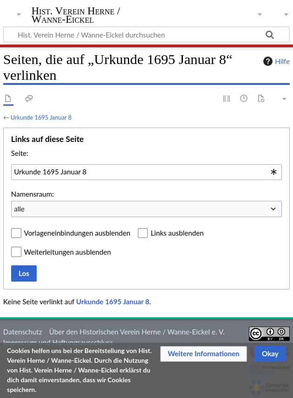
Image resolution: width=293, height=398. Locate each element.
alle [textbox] (19, 209)
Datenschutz (22, 331)
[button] (203, 354)
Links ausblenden (176, 233)
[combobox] (146, 172)
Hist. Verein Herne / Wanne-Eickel (76, 15)
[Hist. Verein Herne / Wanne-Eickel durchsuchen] (146, 34)
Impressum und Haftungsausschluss (58, 342)
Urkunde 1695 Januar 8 (41, 117)
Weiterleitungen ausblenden (67, 252)
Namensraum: (32, 194)
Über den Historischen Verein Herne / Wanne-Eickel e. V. (137, 331)
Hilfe (275, 61)
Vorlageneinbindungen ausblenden (77, 233)
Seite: (19, 153)
